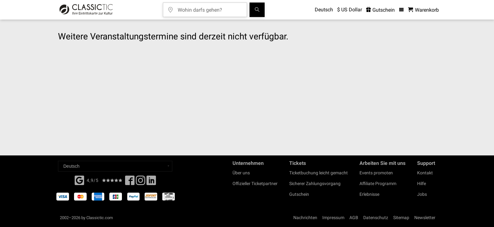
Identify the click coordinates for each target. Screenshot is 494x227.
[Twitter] (140, 182)
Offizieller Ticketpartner (255, 183)
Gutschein (299, 194)
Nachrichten (305, 217)
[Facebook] (79, 179)
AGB (353, 217)
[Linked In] (151, 182)
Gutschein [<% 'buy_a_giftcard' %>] (380, 10)
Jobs (422, 194)
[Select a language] (115, 166)
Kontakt (425, 172)
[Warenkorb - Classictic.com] (423, 10)
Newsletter (424, 217)
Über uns (241, 172)
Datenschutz (375, 217)
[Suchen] (257, 10)
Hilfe (421, 183)
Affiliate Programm (377, 183)
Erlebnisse (369, 194)
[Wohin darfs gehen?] (209, 8)
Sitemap (401, 217)
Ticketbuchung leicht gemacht (318, 172)
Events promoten (376, 172)
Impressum (333, 217)
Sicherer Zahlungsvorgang (315, 183)
